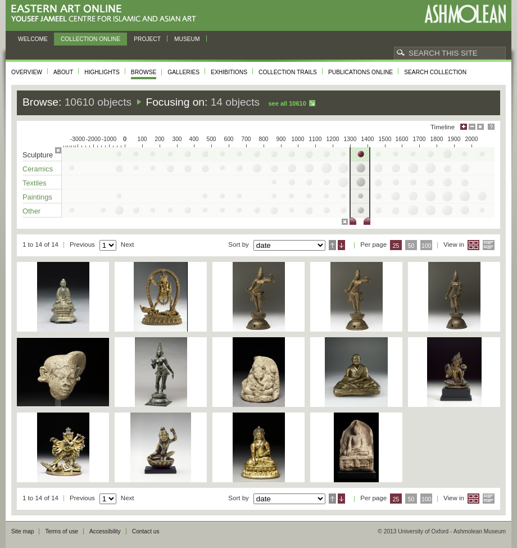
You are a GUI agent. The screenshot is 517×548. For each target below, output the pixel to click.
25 (396, 246)
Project (147, 39)
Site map (22, 531)
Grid (473, 245)
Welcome (33, 39)
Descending (341, 245)
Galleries (183, 72)
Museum (187, 39)
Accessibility (105, 531)
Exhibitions (229, 72)
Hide (480, 127)
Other (31, 211)
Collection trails (287, 72)
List (489, 245)
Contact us (146, 531)
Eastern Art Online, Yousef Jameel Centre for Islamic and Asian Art (106, 13)
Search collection (435, 72)
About (63, 72)
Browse (144, 72)
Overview (26, 72)
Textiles (34, 183)
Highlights (102, 72)
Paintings (37, 197)
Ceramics (37, 169)
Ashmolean (465, 13)
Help (491, 127)
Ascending (332, 245)
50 (411, 246)
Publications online (360, 72)
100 (426, 246)
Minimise (472, 127)
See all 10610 (287, 103)
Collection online (90, 39)
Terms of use (61, 531)
